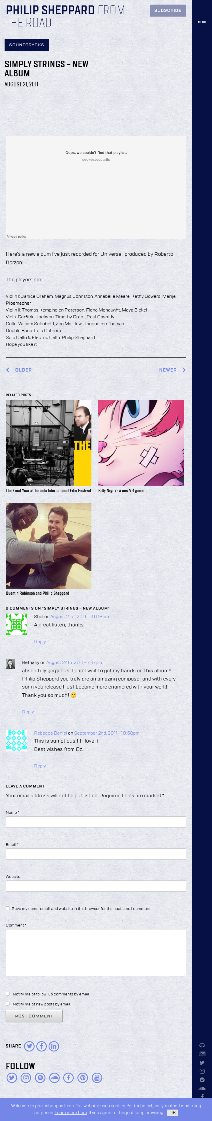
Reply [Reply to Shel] (40, 642)
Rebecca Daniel (50, 733)
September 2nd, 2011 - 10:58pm (106, 733)
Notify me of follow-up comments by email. (51, 994)
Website (13, 877)
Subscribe (167, 11)
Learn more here (71, 1113)
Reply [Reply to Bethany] (28, 712)
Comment (16, 925)
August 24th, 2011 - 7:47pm (74, 662)
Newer (172, 370)
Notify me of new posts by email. (42, 1004)
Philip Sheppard (50, 11)
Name (12, 813)
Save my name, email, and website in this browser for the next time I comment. (81, 909)
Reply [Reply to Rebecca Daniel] (40, 766)
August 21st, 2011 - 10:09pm (79, 617)
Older (23, 370)
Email (12, 845)
